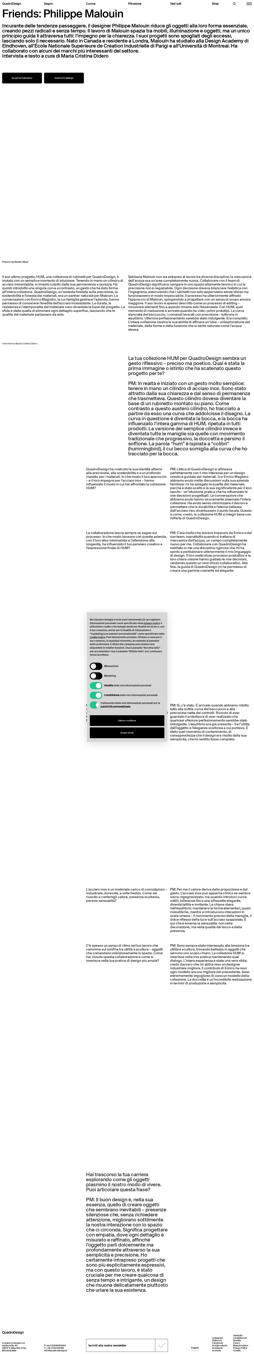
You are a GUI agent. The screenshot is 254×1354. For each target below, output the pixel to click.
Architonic (217, 1348)
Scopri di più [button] (127, 732)
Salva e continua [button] (127, 720)
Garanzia (237, 1335)
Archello (216, 1350)
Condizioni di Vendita (240, 1339)
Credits (237, 1350)
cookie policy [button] (97, 637)
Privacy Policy (240, 1348)
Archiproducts (219, 1345)
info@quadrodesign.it (55, 1350)
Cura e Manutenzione (240, 1344)
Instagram (217, 1337)
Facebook (217, 1342)
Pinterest (217, 1340)
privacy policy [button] (152, 623)
